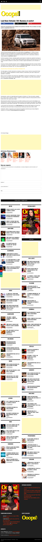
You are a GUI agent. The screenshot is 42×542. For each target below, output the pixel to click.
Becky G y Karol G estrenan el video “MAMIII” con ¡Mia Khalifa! (27, 160)
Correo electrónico (4, 186)
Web (1, 190)
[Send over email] (1, 276)
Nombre (2, 182)
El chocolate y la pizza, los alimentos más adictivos (15, 160)
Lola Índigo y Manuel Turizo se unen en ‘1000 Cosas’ (9, 160)
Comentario (3, 168)
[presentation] (8, 196)
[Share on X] (21, 23)
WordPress (39, 539)
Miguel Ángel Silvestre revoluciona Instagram (3, 160)
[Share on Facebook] (7, 23)
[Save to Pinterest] (34, 23)
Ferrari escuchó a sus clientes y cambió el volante (32, 490)
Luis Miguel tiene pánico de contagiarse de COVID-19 (21, 160)
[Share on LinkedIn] (1, 273)
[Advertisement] (21, 7)
